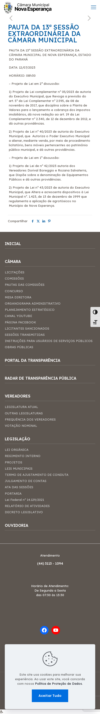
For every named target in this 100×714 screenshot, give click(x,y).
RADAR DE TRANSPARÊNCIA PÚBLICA (40, 378)
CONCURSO (14, 291)
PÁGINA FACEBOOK (20, 322)
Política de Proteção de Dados (58, 683)
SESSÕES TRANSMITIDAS (25, 335)
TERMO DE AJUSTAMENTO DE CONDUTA (36, 475)
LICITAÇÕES (14, 272)
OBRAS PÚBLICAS (19, 347)
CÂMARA (13, 261)
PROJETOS (13, 462)
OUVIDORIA (16, 525)
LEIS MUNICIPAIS (19, 468)
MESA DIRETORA (18, 297)
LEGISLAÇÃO (17, 439)
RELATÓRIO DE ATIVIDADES (27, 506)
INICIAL (13, 243)
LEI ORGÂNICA (16, 450)
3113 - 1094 (54, 563)
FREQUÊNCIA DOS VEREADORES (30, 419)
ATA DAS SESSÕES (19, 487)
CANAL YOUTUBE (18, 316)
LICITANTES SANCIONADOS (27, 328)
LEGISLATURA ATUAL (21, 407)
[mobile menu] (93, 7)
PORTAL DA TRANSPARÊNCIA (32, 360)
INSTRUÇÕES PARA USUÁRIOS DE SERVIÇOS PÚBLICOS (49, 341)
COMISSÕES (14, 278)
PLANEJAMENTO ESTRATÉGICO (30, 310)
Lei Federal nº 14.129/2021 (24, 500)
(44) (41, 563)
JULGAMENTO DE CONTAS (25, 481)
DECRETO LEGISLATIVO (24, 512)
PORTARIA (13, 493)
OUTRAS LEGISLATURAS (24, 413)
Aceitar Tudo (50, 695)
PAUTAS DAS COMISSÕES (24, 285)
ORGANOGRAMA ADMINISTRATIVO (33, 303)
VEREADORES (17, 396)
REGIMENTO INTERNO (22, 456)
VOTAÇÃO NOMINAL (21, 425)
